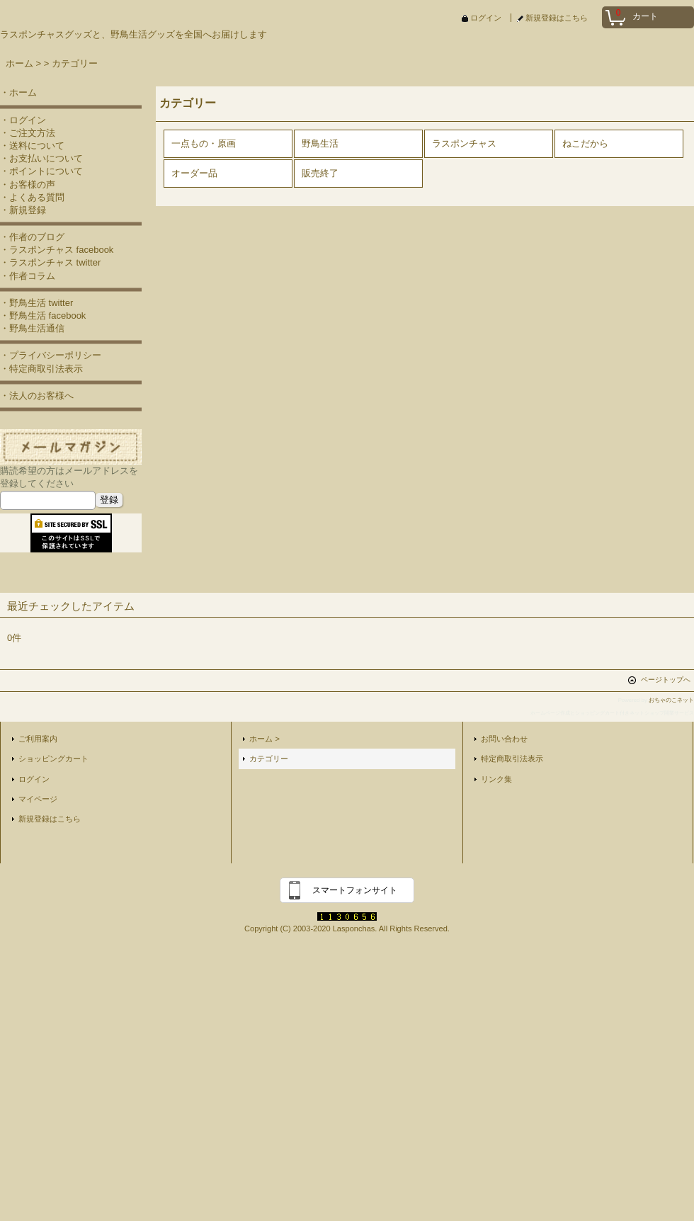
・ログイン (23, 120)
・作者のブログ (32, 237)
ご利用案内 (37, 738)
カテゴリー (268, 758)
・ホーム (18, 92)
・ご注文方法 (27, 132)
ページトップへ (665, 679)
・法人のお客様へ (37, 395)
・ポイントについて (41, 171)
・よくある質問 (32, 197)
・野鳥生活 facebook (43, 315)
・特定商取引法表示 (41, 368)
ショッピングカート (53, 758)
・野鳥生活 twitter (36, 302)
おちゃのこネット (671, 700)
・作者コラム (27, 276)
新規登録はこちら (556, 17)
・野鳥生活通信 (32, 328)
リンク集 (496, 779)
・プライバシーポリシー (50, 355)
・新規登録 (23, 210)
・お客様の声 (27, 184)
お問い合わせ (504, 738)
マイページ (37, 799)
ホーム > (264, 738)
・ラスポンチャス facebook (56, 249)
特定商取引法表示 (512, 758)
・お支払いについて (41, 158)
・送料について (32, 145)
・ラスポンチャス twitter (50, 262)
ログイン (485, 17)
